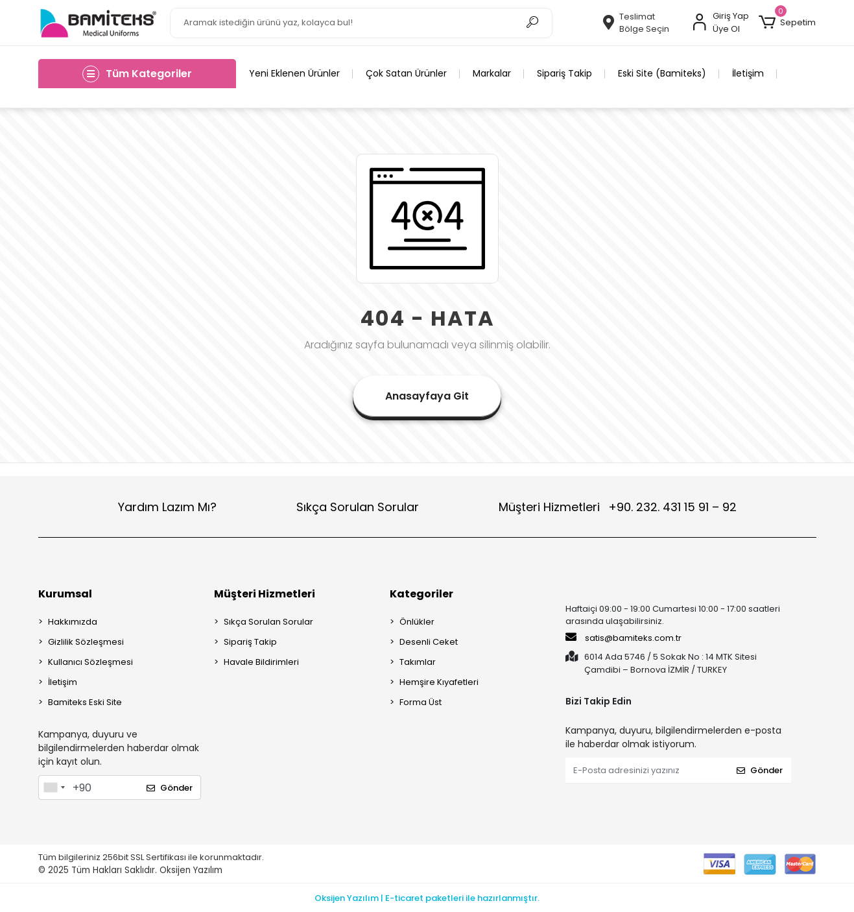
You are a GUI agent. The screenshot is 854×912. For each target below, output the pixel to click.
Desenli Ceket (428, 642)
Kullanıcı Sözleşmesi (90, 662)
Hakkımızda (72, 622)
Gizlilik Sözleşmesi (86, 642)
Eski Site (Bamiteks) (662, 73)
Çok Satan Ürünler (406, 73)
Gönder (170, 788)
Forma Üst (420, 702)
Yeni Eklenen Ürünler (294, 73)
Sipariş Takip (564, 73)
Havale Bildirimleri (261, 662)
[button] (787, 23)
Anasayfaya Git (427, 396)
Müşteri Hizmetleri (618, 507)
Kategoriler (421, 593)
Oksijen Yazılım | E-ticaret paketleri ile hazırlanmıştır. (427, 898)
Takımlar (417, 662)
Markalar (492, 73)
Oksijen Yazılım (191, 870)
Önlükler (416, 622)
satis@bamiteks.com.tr (623, 637)
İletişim (748, 73)
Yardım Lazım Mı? (167, 507)
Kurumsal (65, 593)
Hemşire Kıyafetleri (439, 682)
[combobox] (54, 787)
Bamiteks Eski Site (85, 702)
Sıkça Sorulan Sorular (357, 507)
